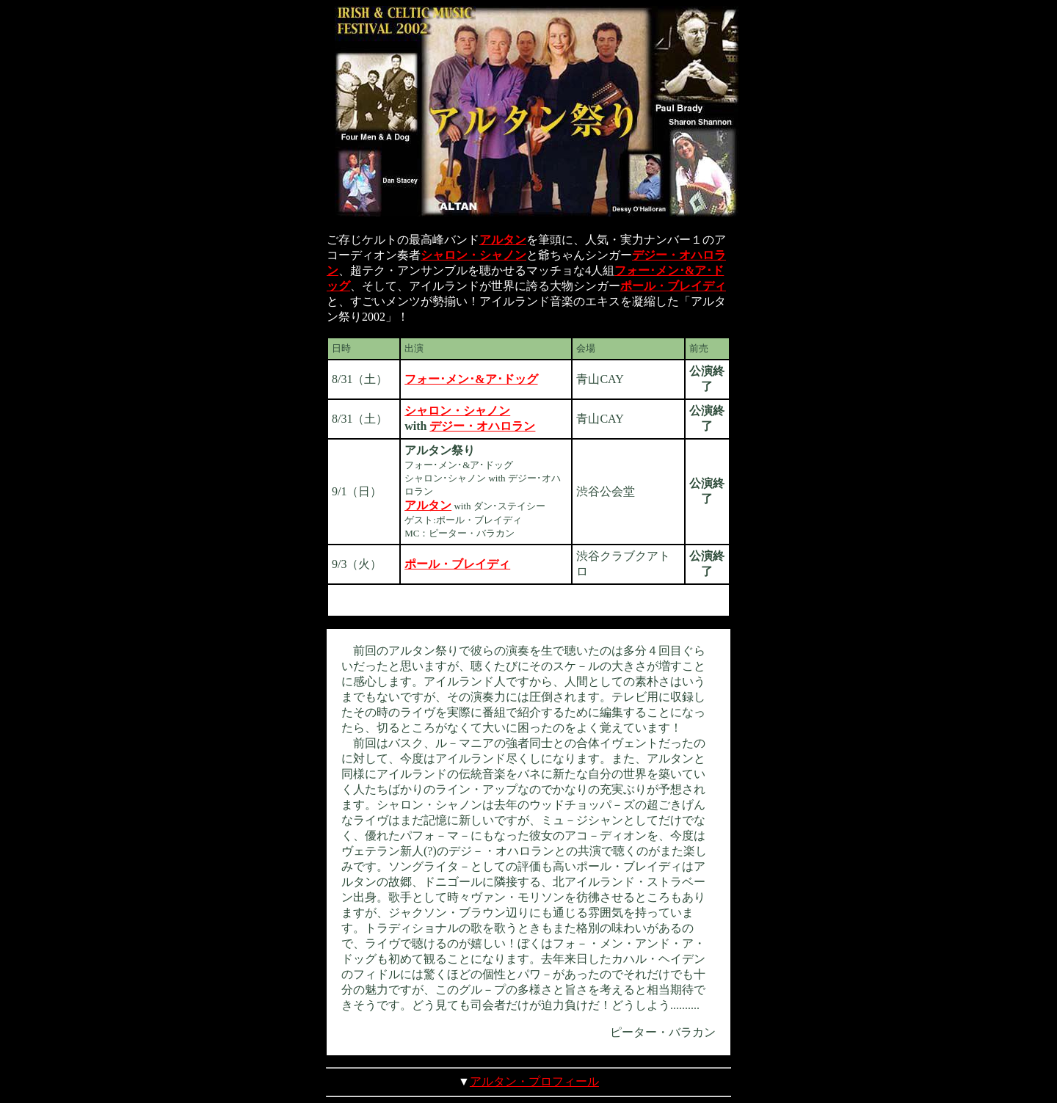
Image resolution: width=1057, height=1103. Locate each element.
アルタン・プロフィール (534, 1081)
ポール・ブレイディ (673, 286)
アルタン (502, 239)
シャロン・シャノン (473, 255)
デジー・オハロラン (482, 426)
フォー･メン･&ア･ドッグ (470, 379)
